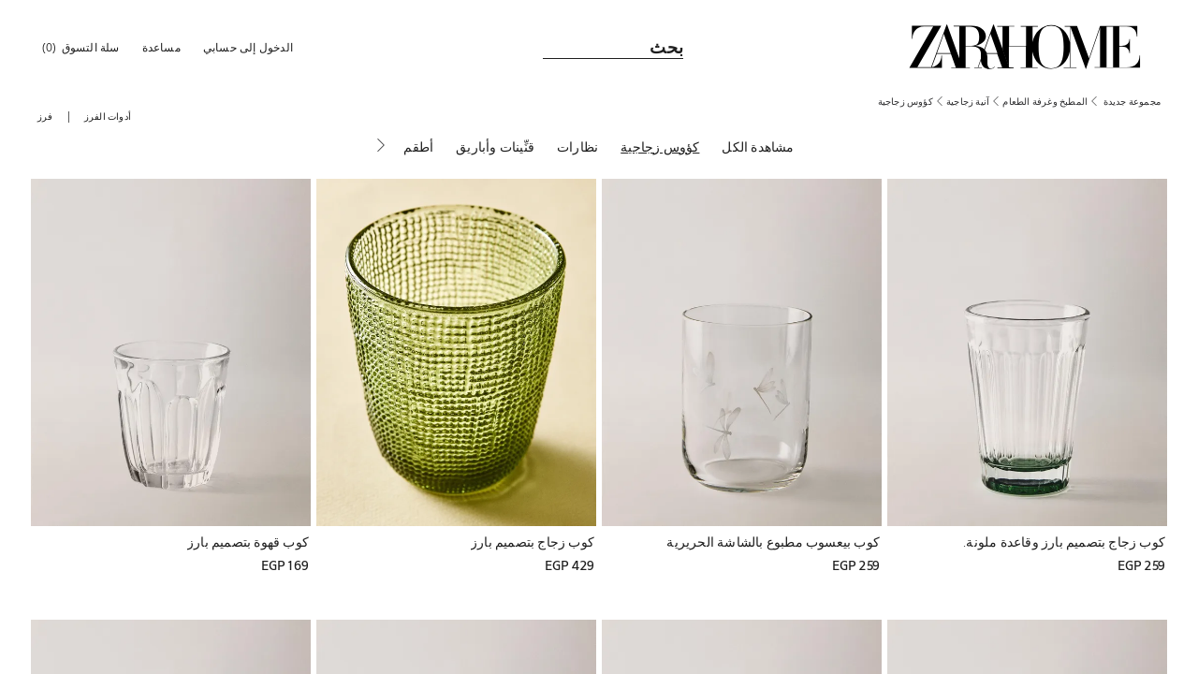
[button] (250, 46)
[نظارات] (577, 148)
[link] (1024, 46)
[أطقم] (418, 148)
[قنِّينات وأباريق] (495, 148)
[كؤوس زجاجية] (660, 148)
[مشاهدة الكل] (758, 148)
